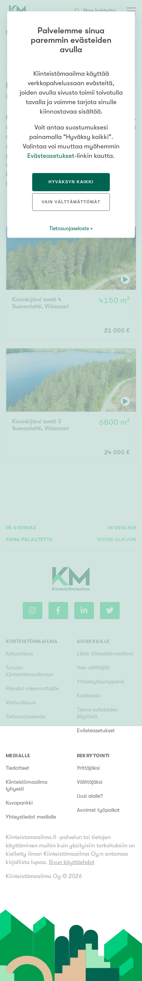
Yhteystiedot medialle (31, 817)
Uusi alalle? (90, 796)
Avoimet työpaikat (98, 810)
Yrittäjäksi (88, 768)
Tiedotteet (17, 768)
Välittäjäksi (89, 782)
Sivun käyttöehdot (71, 862)
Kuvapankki (19, 803)
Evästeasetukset (96, 730)
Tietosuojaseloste (69, 228)
